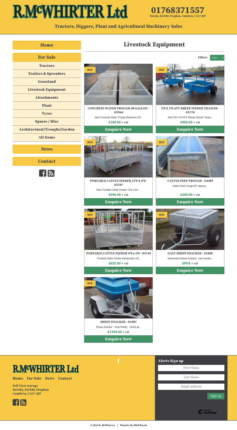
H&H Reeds (140, 425)
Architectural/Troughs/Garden (47, 129)
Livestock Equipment (47, 89)
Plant (47, 105)
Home (46, 45)
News (47, 149)
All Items (46, 137)
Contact (46, 161)
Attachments (46, 97)
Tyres (47, 113)
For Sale (46, 57)
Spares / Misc (47, 121)
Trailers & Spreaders (46, 73)
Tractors (47, 65)
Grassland (47, 81)
